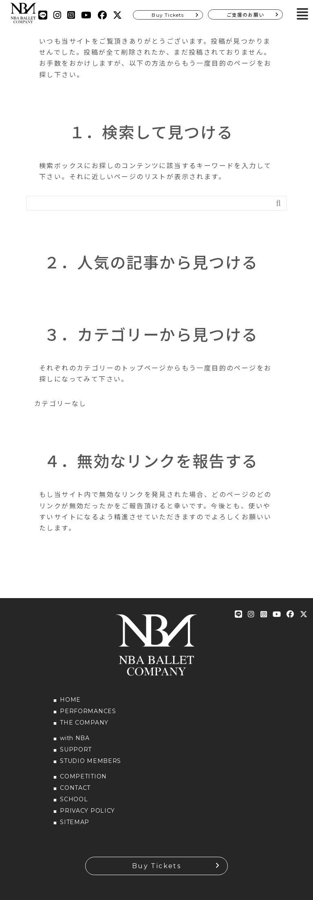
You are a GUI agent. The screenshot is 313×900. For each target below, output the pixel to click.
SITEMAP (74, 822)
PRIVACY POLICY (87, 810)
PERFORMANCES (88, 711)
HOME (70, 699)
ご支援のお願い (245, 15)
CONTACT (75, 787)
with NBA (75, 738)
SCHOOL (74, 799)
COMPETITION (83, 776)
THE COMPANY (84, 722)
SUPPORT (76, 749)
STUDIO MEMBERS (90, 761)
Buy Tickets (168, 15)
